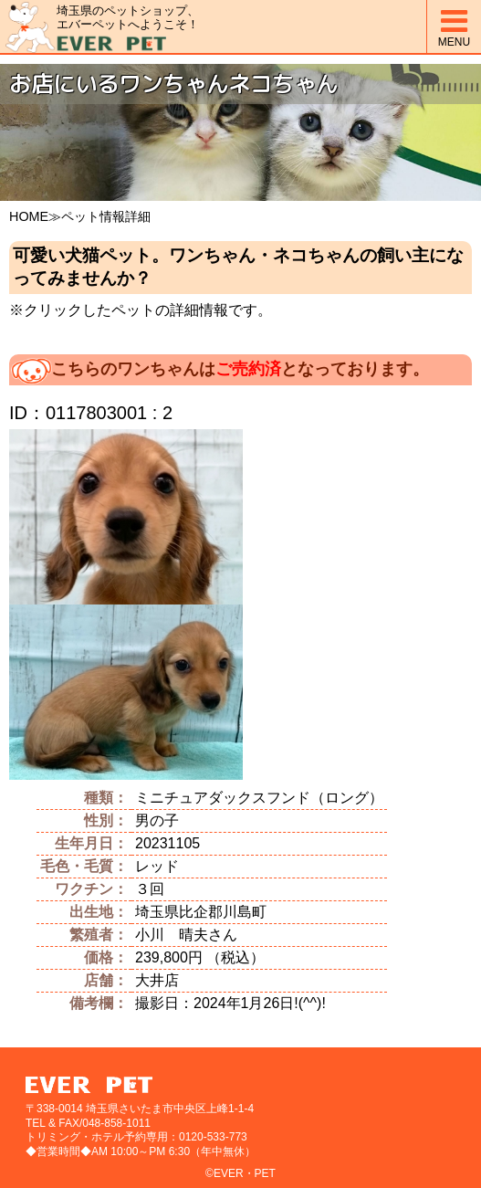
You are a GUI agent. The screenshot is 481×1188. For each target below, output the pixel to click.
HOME (28, 216)
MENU (454, 26)
